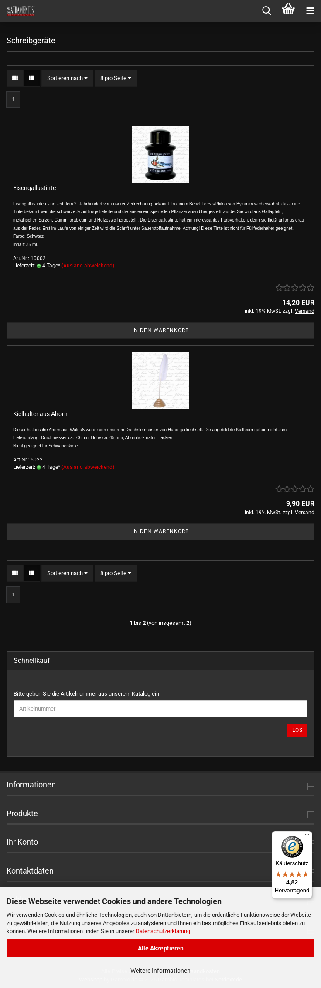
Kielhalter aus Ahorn (40, 413)
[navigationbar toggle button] (310, 11)
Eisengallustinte (34, 187)
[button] (15, 78)
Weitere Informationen (160, 970)
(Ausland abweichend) (87, 266)
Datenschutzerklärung (163, 931)
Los (297, 730)
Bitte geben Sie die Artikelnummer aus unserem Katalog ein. (87, 693)
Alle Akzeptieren (161, 948)
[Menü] (307, 836)
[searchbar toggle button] (266, 11)
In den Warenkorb (160, 330)
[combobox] (67, 78)
